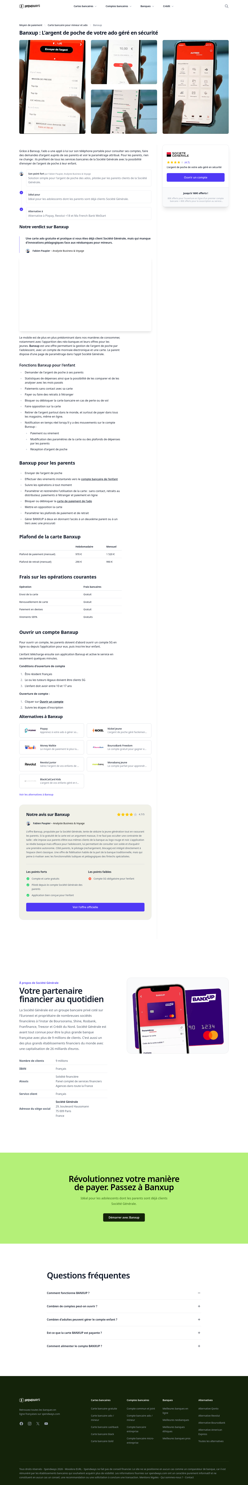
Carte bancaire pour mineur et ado (67, 25)
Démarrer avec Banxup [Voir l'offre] (124, 1217)
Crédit (168, 6)
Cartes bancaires (85, 6)
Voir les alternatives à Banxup (36, 794)
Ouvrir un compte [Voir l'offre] (195, 177)
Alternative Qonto (208, 1408)
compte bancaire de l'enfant (99, 479)
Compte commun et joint (141, 1408)
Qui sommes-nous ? (172, 1477)
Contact (189, 1477)
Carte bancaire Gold (102, 1441)
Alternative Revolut (209, 1415)
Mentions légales (149, 1477)
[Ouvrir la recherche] (227, 6)
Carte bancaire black (102, 1434)
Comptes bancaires (119, 6)
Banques (148, 6)
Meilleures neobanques (176, 1420)
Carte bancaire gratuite (104, 1408)
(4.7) (187, 162)
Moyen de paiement (30, 25)
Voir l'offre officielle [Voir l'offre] (85, 907)
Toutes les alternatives (211, 1441)
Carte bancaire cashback (104, 1427)
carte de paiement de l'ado (74, 501)
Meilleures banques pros (176, 1438)
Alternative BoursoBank (211, 1422)
